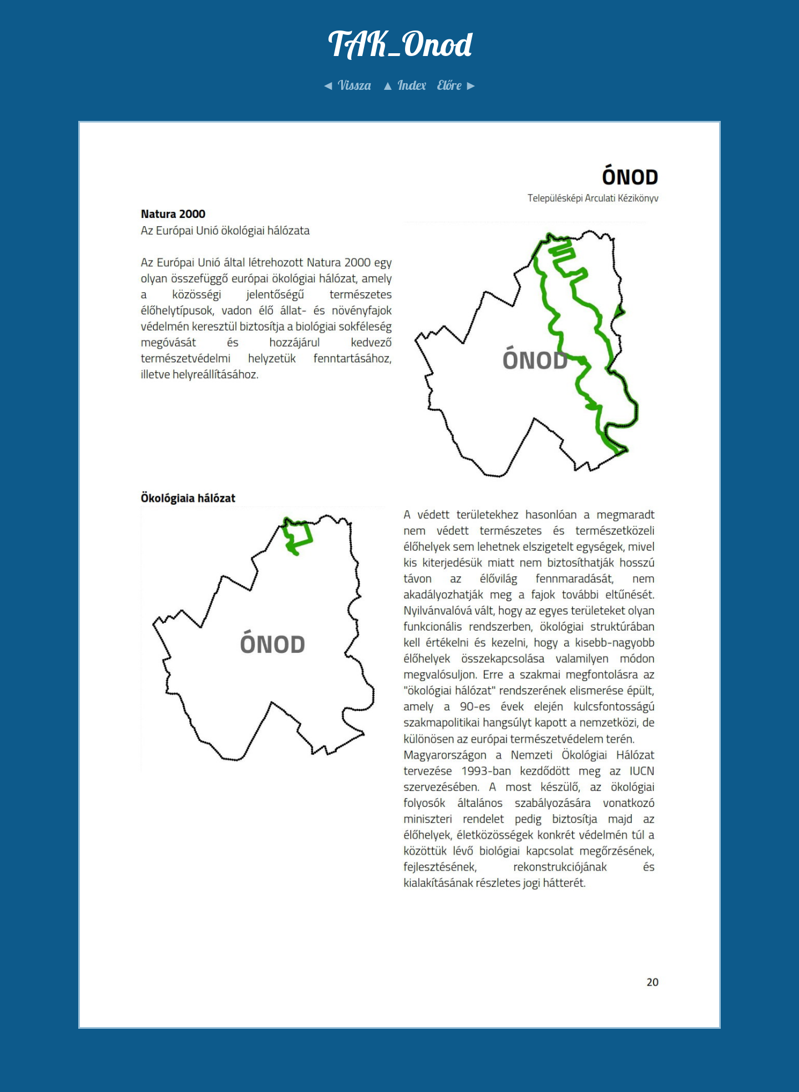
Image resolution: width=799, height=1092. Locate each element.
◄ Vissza (346, 85)
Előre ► (457, 85)
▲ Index (403, 85)
